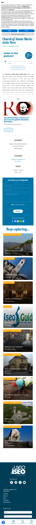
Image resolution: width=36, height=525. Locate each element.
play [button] (5, 61)
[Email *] (18, 516)
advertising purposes (6, 16)
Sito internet (18, 161)
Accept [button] (26, 30)
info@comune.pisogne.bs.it (18, 159)
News (4, 498)
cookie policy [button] (11, 9)
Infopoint (5, 493)
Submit (18, 211)
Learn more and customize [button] (18, 34)
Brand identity (6, 502)
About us (5, 496)
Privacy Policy (21, 204)
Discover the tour (18, 68)
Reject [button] (9, 30)
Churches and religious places (11, 46)
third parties (27, 10)
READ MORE (8, 130)
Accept (19, 204)
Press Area (6, 500)
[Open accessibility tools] (3, 522)
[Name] (18, 512)
